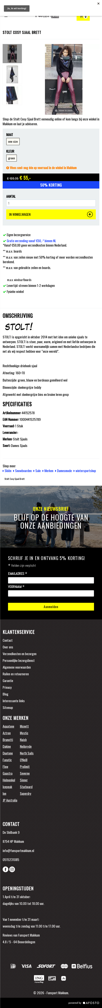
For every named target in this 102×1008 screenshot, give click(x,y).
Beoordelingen (26, 941)
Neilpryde (26, 746)
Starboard (26, 786)
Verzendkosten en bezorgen (19, 653)
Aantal (11, 196)
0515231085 (11, 859)
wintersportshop (85, 470)
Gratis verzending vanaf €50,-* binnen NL (31, 240)
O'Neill (23, 759)
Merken (47, 470)
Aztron (7, 732)
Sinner (24, 779)
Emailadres (17, 574)
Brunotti (8, 739)
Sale (37, 470)
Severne (25, 773)
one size (13, 141)
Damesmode (63, 470)
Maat (9, 134)
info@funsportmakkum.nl (18, 850)
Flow (5, 766)
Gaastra (7, 773)
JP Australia (10, 800)
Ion (4, 793)
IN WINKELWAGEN (51, 214)
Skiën (7, 470)
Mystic (24, 732)
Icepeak (7, 786)
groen (11, 158)
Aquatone (8, 726)
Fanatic (7, 759)
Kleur (10, 151)
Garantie (8, 680)
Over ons (8, 646)
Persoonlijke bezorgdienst (19, 660)
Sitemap (8, 707)
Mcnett (24, 726)
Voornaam (16, 587)
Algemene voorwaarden (17, 667)
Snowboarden (22, 470)
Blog (5, 693)
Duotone (8, 752)
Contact (8, 640)
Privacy (7, 687)
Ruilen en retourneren (16, 673)
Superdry (25, 793)
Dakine (7, 746)
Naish (23, 739)
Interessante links (14, 700)
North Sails (27, 752)
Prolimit (25, 766)
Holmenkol (9, 779)
